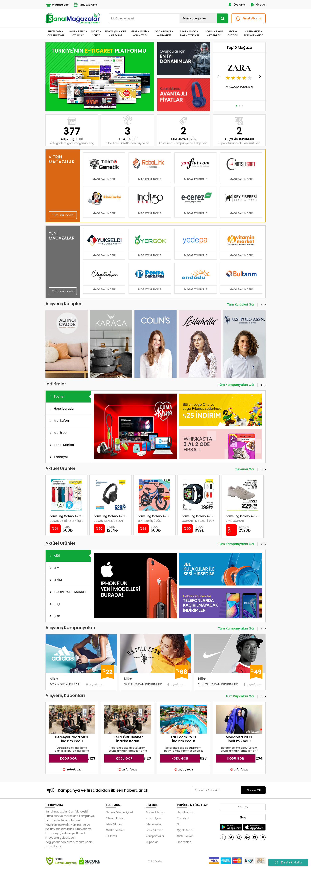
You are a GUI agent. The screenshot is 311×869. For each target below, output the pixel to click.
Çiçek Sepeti (185, 830)
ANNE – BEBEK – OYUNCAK (78, 33)
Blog (242, 817)
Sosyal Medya (155, 812)
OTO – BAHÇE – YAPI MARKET (164, 33)
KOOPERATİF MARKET (68, 592)
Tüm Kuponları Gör (240, 696)
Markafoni (59, 420)
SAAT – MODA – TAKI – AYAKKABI (189, 33)
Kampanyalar (155, 836)
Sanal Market (61, 445)
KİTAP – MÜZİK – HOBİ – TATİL (140, 33)
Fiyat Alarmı (247, 18)
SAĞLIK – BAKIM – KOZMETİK (214, 33)
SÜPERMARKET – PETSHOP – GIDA (253, 33)
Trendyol (58, 457)
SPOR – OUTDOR (232, 33)
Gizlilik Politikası (116, 830)
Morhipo (58, 432)
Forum (243, 807)
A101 (54, 555)
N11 (178, 824)
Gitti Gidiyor (185, 836)
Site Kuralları (154, 824)
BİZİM (55, 580)
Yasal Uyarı (153, 818)
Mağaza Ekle (57, 5)
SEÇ (54, 604)
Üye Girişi (236, 5)
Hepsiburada (61, 408)
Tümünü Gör (244, 469)
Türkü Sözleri (155, 861)
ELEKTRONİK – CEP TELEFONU (55, 33)
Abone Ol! (253, 790)
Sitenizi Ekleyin (115, 818)
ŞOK (54, 616)
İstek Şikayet (114, 824)
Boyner (57, 396)
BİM (54, 567)
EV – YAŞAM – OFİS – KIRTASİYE (115, 33)
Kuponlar (152, 842)
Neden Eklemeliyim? (119, 812)
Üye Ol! (258, 5)
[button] (98, 106)
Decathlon (184, 842)
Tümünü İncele (63, 215)
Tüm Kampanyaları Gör (236, 385)
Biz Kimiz (111, 836)
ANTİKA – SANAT (96, 33)
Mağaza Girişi (85, 5)
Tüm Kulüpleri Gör (240, 305)
